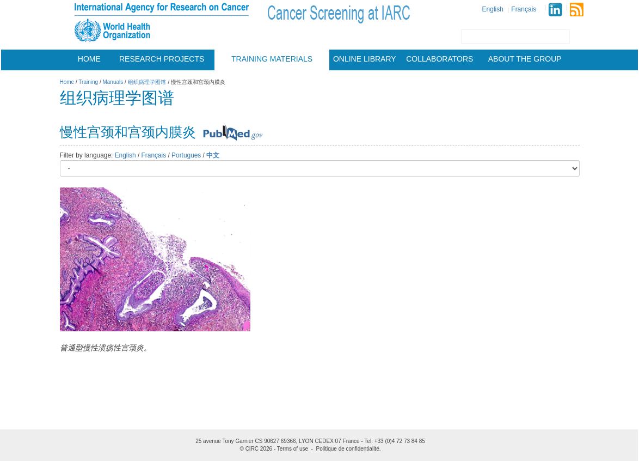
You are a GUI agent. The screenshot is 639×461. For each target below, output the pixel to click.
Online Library (364, 58)
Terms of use (292, 449)
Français (523, 9)
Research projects (161, 58)
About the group (525, 58)
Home (89, 58)
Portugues (186, 155)
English (492, 9)
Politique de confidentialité (347, 449)
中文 (212, 155)
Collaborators (439, 58)
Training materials (271, 58)
